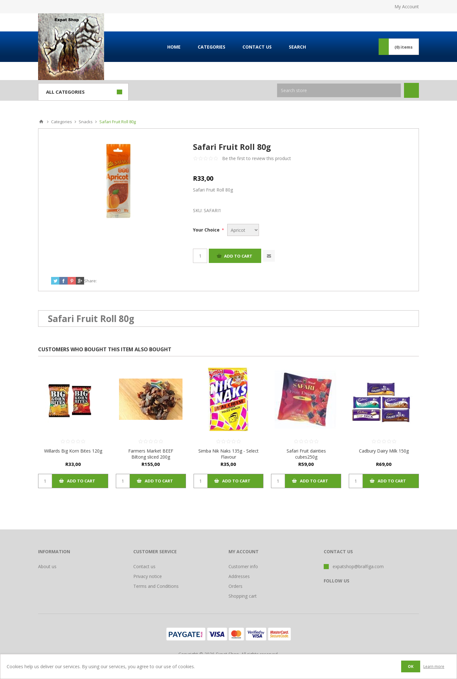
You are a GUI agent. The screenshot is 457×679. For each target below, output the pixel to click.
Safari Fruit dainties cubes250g (306, 454)
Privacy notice (147, 576)
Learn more (433, 666)
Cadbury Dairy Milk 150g (384, 451)
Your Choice (207, 230)
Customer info (243, 566)
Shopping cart (242, 596)
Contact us (144, 566)
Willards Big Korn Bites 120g (73, 451)
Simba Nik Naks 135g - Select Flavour (228, 454)
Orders (235, 586)
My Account (406, 6)
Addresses (239, 576)
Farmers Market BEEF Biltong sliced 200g (150, 454)
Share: (90, 281)
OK (411, 666)
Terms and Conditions (156, 586)
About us (47, 566)
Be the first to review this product (256, 158)
